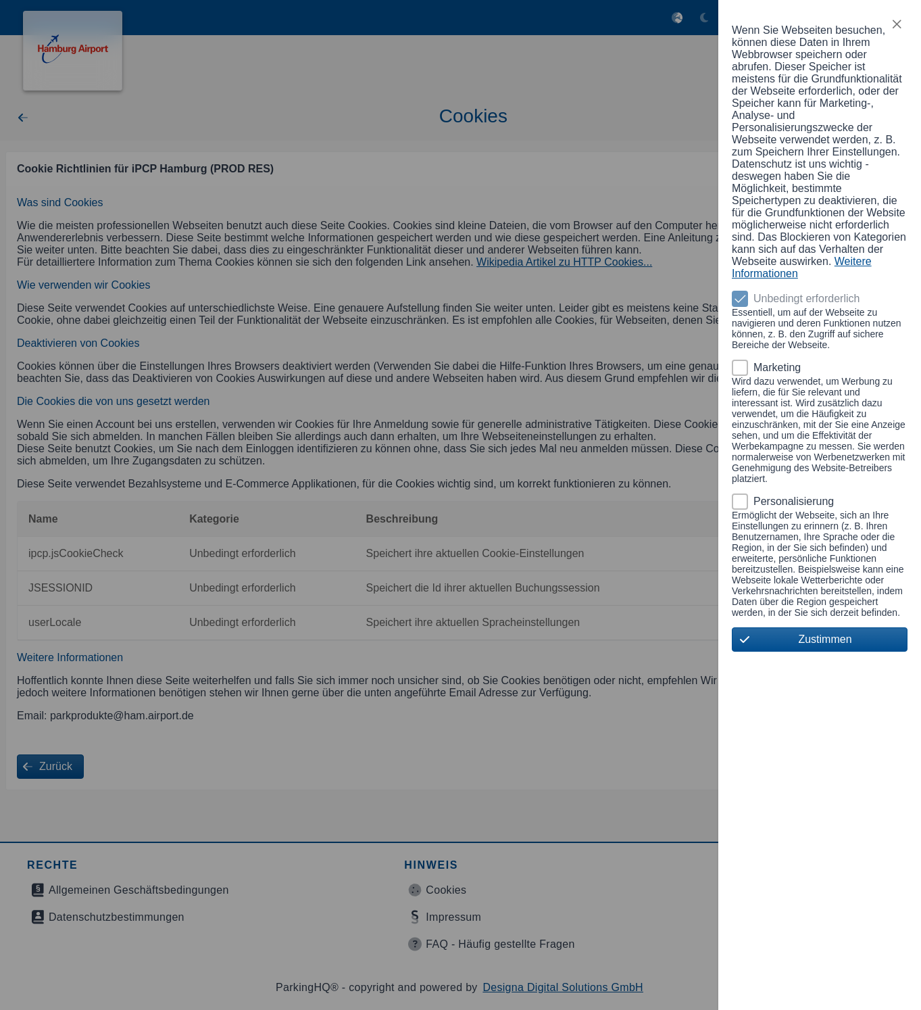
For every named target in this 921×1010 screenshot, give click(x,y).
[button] (896, 24)
